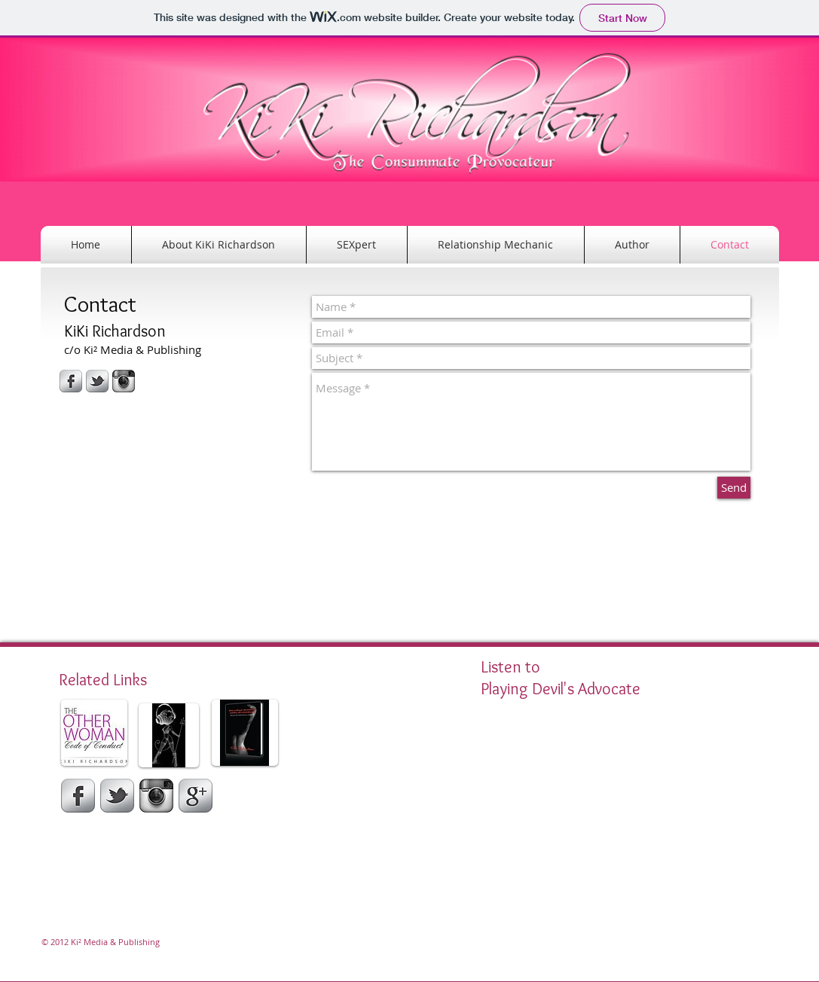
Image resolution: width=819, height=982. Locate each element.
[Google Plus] (195, 796)
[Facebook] (78, 796)
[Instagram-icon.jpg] (123, 381)
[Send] (733, 488)
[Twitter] (117, 796)
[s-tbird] (97, 381)
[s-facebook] (71, 381)
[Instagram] (156, 796)
